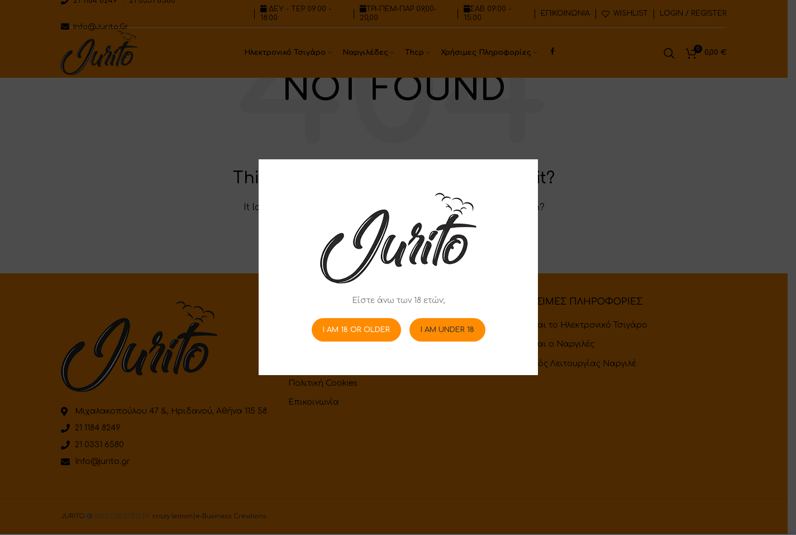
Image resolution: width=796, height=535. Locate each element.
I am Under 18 (447, 330)
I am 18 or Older (355, 330)
